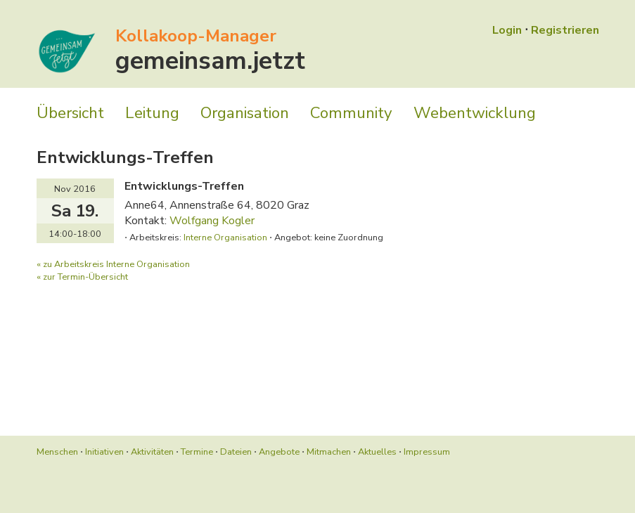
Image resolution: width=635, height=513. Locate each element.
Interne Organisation (225, 237)
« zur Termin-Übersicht (82, 277)
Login (507, 30)
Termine (197, 452)
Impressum (427, 452)
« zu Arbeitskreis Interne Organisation (113, 264)
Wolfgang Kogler (212, 220)
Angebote (279, 452)
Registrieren (565, 30)
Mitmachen (329, 452)
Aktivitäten (152, 452)
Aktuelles (377, 452)
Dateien (236, 452)
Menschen (57, 452)
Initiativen (104, 452)
